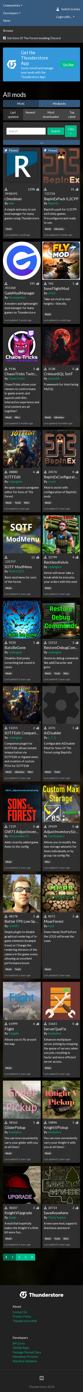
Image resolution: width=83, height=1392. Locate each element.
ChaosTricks (17, 378)
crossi (52, 481)
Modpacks (59, 103)
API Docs (19, 1343)
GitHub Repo (21, 1347)
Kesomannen (17, 297)
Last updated (13, 115)
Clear (71, 131)
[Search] (26, 131)
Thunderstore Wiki (25, 1321)
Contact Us (20, 1312)
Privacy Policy (22, 1316)
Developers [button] (10, 13)
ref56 (51, 293)
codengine (15, 481)
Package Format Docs (27, 1352)
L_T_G (52, 737)
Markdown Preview (25, 1356)
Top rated (71, 115)
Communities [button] (11, 5)
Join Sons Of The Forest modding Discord (32, 38)
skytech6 (54, 378)
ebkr (11, 203)
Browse (8, 30)
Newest (30, 112)
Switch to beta (68, 9)
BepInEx (53, 203)
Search (55, 131)
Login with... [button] (64, 17)
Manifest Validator (25, 1361)
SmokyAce (54, 1033)
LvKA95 (14, 926)
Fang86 (14, 1033)
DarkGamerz (56, 836)
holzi (51, 926)
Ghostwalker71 (19, 836)
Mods (20, 103)
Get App (68, 64)
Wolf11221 (16, 571)
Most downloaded (51, 115)
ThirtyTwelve (57, 1217)
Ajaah (12, 1217)
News (6, 20)
